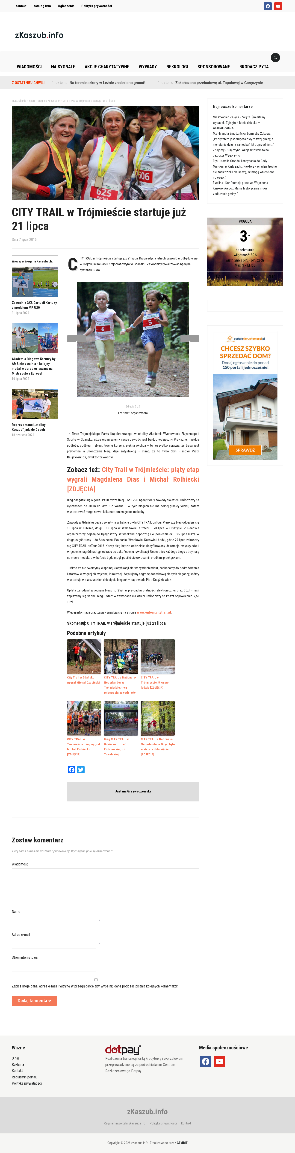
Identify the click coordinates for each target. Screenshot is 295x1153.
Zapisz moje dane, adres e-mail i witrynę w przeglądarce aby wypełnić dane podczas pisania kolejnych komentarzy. (95, 984)
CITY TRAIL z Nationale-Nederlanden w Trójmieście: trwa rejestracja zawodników (119, 684)
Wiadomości (29, 67)
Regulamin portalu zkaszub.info (124, 1121)
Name (16, 909)
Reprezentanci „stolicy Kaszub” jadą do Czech (29, 427)
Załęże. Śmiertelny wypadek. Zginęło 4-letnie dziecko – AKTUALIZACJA (239, 122)
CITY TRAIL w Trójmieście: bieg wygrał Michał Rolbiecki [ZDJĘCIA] (84, 742)
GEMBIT (182, 1141)
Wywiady (148, 67)
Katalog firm (42, 6)
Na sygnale (63, 67)
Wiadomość (20, 862)
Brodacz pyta (254, 67)
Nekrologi (177, 67)
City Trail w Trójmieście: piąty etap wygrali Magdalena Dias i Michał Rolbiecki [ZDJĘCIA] (133, 479)
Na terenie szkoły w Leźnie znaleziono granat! (107, 83)
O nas (16, 1056)
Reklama (18, 1062)
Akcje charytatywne (107, 67)
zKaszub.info (147, 1109)
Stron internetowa (25, 955)
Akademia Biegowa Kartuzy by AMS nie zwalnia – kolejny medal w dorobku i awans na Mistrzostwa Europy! (34, 366)
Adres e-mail (21, 932)
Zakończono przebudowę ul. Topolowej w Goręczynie (219, 83)
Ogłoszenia (66, 6)
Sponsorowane (214, 67)
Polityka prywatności (96, 6)
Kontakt (21, 6)
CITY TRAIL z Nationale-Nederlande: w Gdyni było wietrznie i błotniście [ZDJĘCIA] (157, 745)
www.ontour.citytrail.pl (154, 612)
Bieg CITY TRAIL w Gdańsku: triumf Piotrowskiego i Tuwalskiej (116, 745)
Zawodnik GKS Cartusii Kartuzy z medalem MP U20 (34, 305)
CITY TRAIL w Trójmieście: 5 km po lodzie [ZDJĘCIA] (158, 679)
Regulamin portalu (24, 1075)
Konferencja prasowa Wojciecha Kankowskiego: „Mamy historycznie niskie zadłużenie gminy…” (240, 188)
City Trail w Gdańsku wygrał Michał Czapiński (82, 679)
